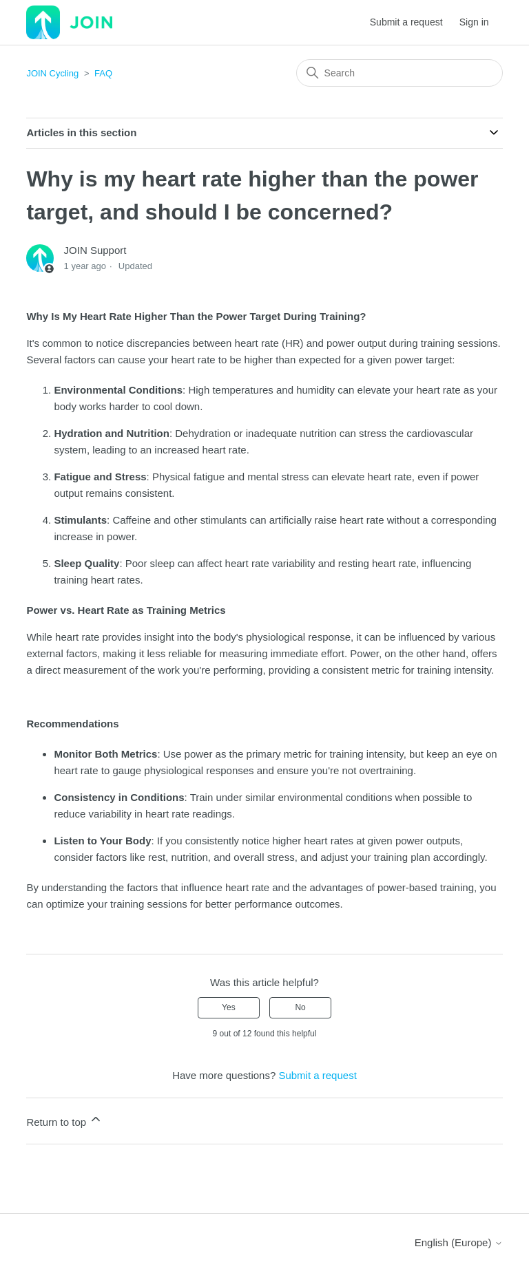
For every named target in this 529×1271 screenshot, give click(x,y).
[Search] (399, 73)
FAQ (103, 73)
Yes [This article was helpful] (229, 1007)
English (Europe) (459, 1242)
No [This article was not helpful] (300, 1007)
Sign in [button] (474, 22)
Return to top (64, 1120)
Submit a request (406, 22)
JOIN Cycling (52, 73)
